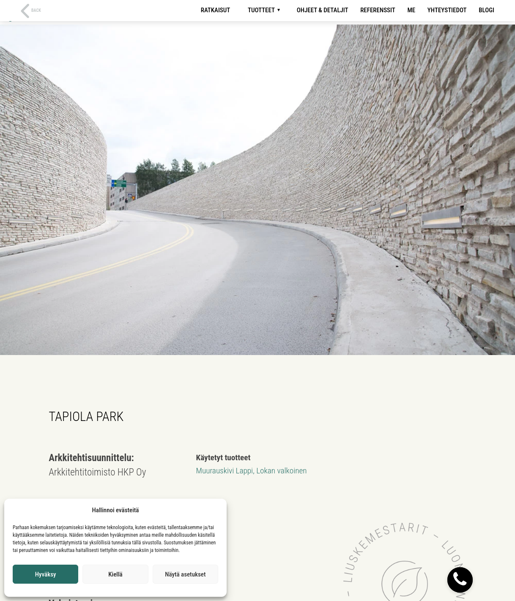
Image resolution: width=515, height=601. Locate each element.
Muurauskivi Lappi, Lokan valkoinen (251, 470)
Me (411, 10)
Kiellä (115, 574)
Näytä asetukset (185, 574)
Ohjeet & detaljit (322, 10)
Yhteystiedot (447, 10)
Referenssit (377, 10)
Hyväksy (45, 574)
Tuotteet (261, 10)
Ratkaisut (215, 10)
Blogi (486, 10)
